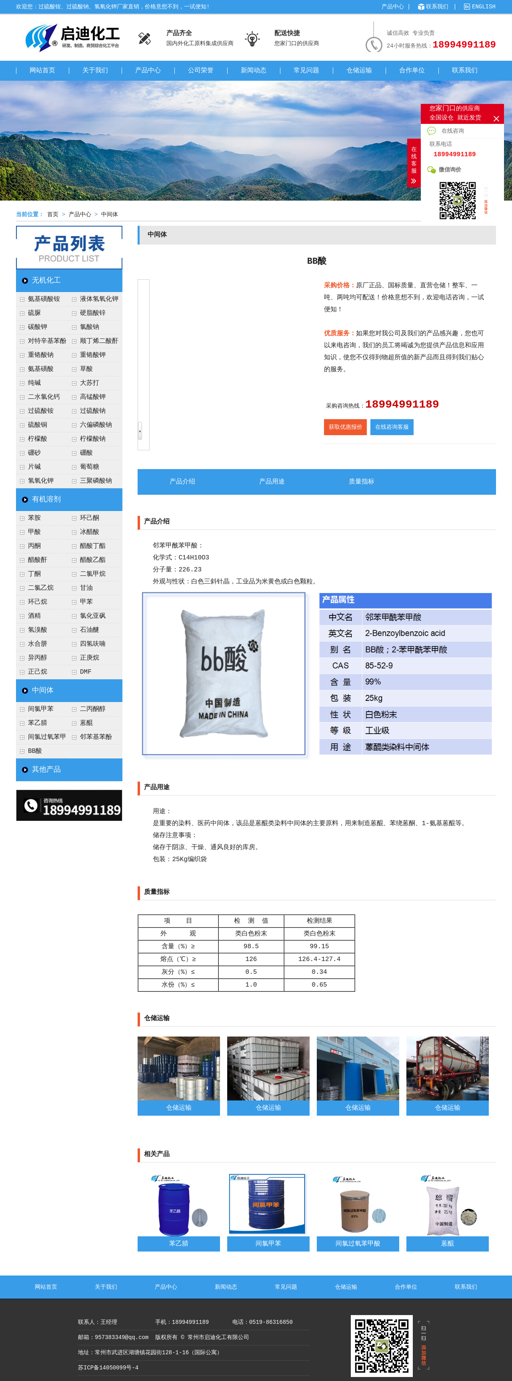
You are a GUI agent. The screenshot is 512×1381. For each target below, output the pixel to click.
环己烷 (37, 602)
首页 (52, 214)
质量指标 (361, 482)
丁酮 (34, 574)
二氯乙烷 (41, 588)
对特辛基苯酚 (47, 341)
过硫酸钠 (93, 411)
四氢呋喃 (93, 644)
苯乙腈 (37, 723)
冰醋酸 (89, 532)
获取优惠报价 (345, 427)
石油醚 (89, 630)
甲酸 (34, 532)
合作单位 (412, 70)
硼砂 (34, 453)
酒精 (34, 616)
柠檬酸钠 (93, 439)
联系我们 (437, 7)
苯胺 (34, 518)
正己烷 (37, 672)
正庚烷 (89, 658)
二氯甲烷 (93, 574)
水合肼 (37, 644)
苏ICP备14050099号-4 (108, 1368)
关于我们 (95, 70)
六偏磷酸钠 (96, 425)
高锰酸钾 (93, 397)
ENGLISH (484, 7)
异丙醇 (37, 658)
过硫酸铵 (41, 411)
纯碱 (34, 383)
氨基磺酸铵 (44, 299)
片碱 (34, 467)
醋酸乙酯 (93, 560)
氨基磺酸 (41, 369)
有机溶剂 (46, 499)
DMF (86, 672)
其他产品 (46, 770)
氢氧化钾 (41, 481)
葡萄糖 (89, 467)
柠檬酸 (37, 439)
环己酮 (89, 518)
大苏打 (89, 383)
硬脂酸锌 (93, 313)
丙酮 (34, 546)
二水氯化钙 (44, 397)
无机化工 (46, 281)
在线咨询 (445, 131)
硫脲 (34, 313)
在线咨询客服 (392, 427)
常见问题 (306, 70)
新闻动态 (253, 70)
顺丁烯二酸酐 (99, 341)
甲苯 (86, 602)
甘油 (86, 588)
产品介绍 (182, 482)
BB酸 (35, 751)
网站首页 (42, 70)
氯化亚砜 (93, 616)
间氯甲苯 (41, 709)
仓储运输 (359, 70)
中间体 (109, 214)
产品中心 (393, 7)
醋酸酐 (37, 560)
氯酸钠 (89, 327)
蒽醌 (86, 723)
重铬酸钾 (93, 355)
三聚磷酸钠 (96, 481)
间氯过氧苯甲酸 (41, 739)
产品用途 (272, 482)
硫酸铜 (37, 425)
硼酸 (86, 453)
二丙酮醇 (93, 709)
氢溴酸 (37, 630)
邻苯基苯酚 (96, 737)
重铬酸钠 (41, 355)
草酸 (86, 369)
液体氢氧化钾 (99, 299)
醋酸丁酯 (93, 546)
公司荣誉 (201, 70)
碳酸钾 (37, 327)
